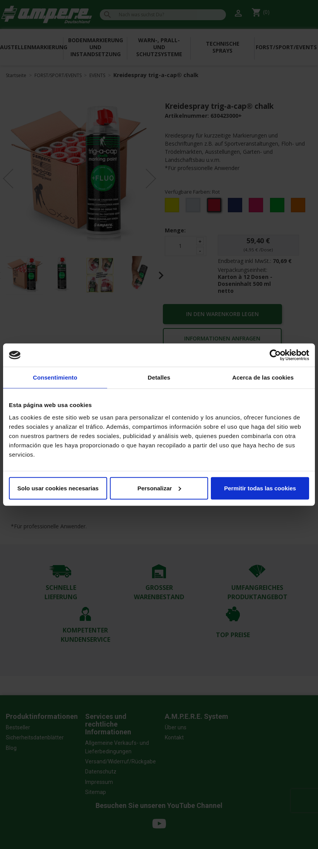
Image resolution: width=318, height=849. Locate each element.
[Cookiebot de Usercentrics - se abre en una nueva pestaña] (275, 355)
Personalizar (159, 488)
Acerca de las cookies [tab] (263, 377)
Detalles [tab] (159, 377)
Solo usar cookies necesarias (58, 488)
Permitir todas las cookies (260, 488)
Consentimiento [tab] (55, 377)
